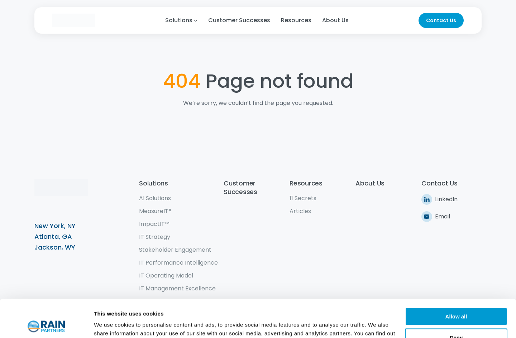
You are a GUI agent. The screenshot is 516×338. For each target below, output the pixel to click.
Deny (456, 299)
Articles (300, 211)
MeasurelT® (155, 211)
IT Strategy (154, 237)
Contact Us (441, 20)
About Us (369, 183)
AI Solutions (155, 198)
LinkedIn (446, 199)
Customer (239, 183)
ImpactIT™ (154, 224)
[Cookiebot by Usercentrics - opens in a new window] (46, 324)
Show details (110, 324)
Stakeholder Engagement (175, 250)
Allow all (456, 279)
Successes (240, 191)
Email (442, 216)
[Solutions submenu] (195, 20)
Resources (306, 183)
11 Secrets (303, 198)
